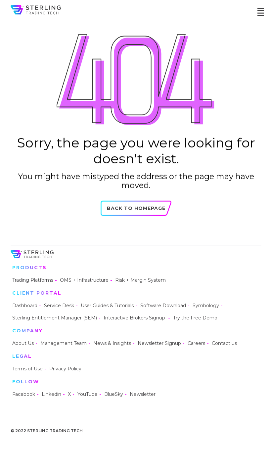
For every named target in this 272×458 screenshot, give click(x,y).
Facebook (23, 394)
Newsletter (143, 394)
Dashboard (24, 306)
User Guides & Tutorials (107, 306)
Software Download (163, 306)
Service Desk (59, 306)
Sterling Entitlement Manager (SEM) (54, 318)
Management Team (63, 343)
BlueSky (113, 394)
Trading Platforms (32, 280)
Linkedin (51, 394)
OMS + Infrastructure (84, 280)
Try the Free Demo (195, 318)
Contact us (224, 343)
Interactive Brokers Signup (135, 318)
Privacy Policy (65, 369)
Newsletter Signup (159, 343)
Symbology (206, 306)
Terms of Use (27, 369)
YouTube (87, 394)
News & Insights (112, 343)
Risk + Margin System (140, 280)
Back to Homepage (136, 211)
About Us (23, 343)
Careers (196, 343)
